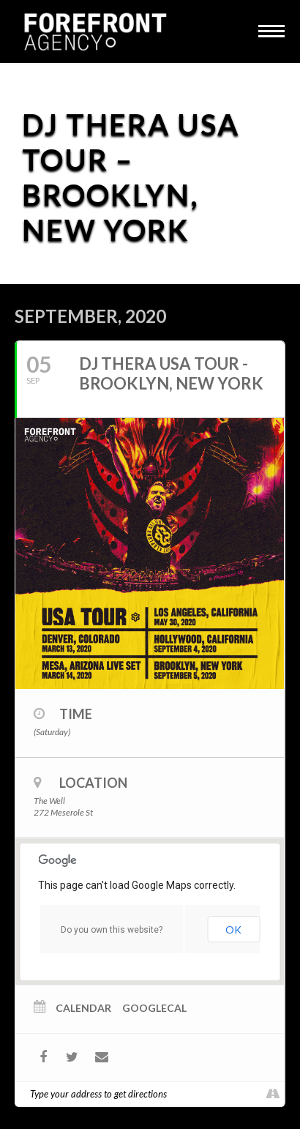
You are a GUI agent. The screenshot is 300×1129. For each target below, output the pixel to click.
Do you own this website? (111, 930)
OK (233, 929)
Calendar (83, 1008)
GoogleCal (154, 1008)
